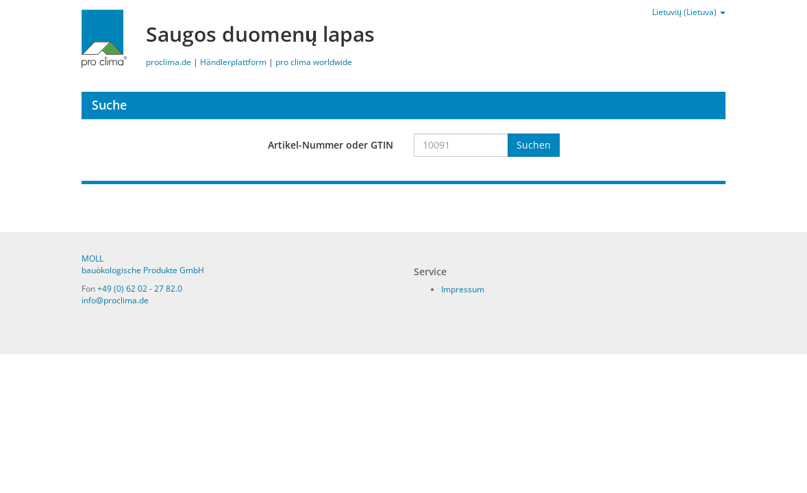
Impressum (462, 289)
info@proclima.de (115, 300)
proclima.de (168, 62)
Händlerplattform (233, 62)
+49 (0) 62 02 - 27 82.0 (139, 288)
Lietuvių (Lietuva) (688, 12)
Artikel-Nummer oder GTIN (330, 144)
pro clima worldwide (313, 62)
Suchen (534, 144)
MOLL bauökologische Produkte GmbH (143, 264)
